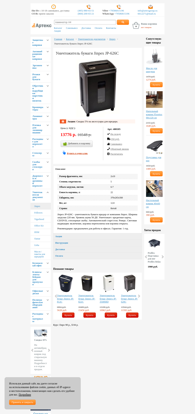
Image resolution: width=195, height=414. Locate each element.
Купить (68, 315)
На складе (115, 134)
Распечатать (116, 153)
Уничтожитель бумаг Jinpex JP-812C (65, 298)
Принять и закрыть (22, 402)
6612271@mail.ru (147, 13)
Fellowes (38, 212)
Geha (36, 245)
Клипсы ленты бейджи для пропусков (37, 278)
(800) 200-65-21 (86, 13)
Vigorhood (39, 219)
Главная (58, 39)
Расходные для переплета (37, 143)
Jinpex (37, 206)
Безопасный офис (37, 264)
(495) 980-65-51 (86, 10)
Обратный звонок (119, 148)
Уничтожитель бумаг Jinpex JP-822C (86, 298)
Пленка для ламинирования (37, 129)
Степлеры (37, 154)
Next (49, 350)
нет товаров (146, 27)
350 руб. (115, 139)
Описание (60, 169)
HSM (36, 232)
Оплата (98, 28)
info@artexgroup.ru (147, 10)
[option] (65, 296)
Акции (57, 31)
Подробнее (25, 394)
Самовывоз (72, 28)
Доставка (86, 28)
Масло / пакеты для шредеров (39, 254)
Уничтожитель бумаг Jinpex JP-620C (129, 298)
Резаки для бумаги (36, 77)
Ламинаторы (37, 117)
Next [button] (139, 296)
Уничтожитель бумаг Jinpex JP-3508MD (108, 298)
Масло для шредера (151, 70)
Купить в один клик (77, 153)
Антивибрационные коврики (37, 55)
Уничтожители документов (37, 196)
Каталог (58, 28)
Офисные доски (37, 292)
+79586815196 (116, 10)
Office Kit (39, 225)
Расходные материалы (37, 317)
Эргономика (37, 66)
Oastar (37, 238)
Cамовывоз (116, 144)
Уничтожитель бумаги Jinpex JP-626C (73, 43)
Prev (33, 350)
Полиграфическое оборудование (37, 303)
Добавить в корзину (76, 144)
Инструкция (61, 243)
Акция (58, 236)
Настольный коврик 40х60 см (153, 203)
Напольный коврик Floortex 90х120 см (154, 114)
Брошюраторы (37, 108)
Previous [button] (56, 296)
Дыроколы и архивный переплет (37, 180)
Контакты (111, 28)
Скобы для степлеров (37, 165)
